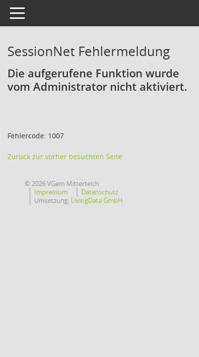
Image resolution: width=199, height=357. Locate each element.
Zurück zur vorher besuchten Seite (64, 156)
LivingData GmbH (97, 200)
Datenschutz (99, 191)
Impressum (51, 191)
